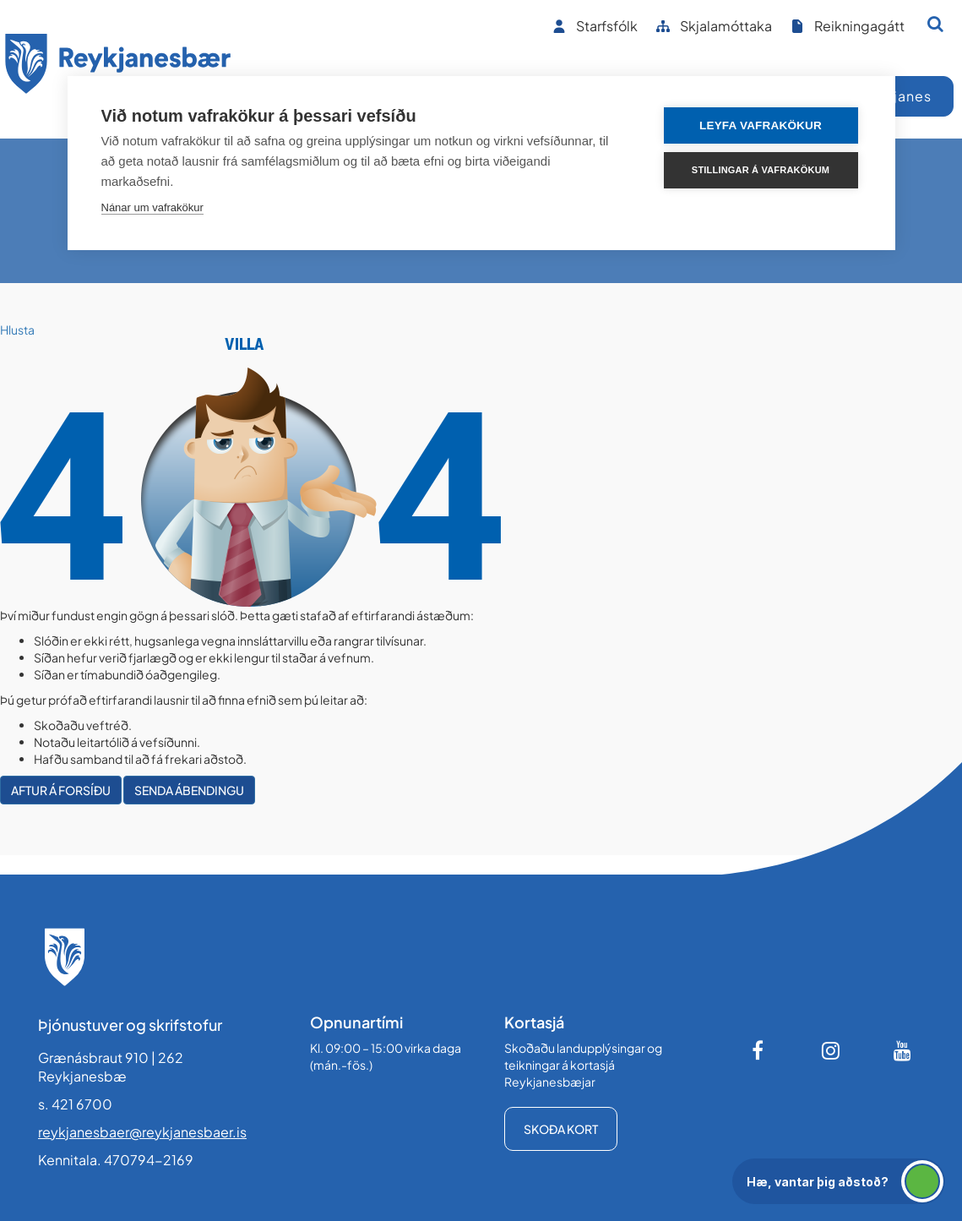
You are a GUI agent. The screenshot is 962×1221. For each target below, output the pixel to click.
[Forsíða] (118, 66)
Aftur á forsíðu (61, 790)
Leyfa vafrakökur (760, 125)
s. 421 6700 (75, 1104)
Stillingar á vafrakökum (760, 170)
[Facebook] (759, 1050)
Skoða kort (561, 1129)
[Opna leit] (935, 23)
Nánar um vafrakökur (152, 207)
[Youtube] (903, 1050)
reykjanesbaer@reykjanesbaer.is (142, 1132)
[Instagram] (831, 1050)
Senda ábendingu (189, 790)
